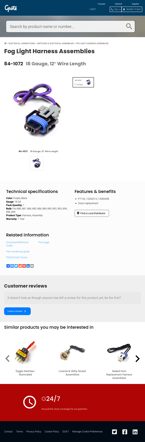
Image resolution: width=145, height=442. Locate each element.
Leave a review (17, 311)
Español (135, 4)
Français (101, 4)
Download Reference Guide (17, 244)
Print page (43, 242)
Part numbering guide (17, 251)
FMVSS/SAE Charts (16, 257)
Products (27, 7)
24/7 (92, 9)
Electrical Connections (22, 43)
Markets (45, 7)
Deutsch (118, 4)
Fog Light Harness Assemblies (92, 43)
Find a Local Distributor (90, 213)
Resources (65, 7)
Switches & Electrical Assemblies (55, 43)
